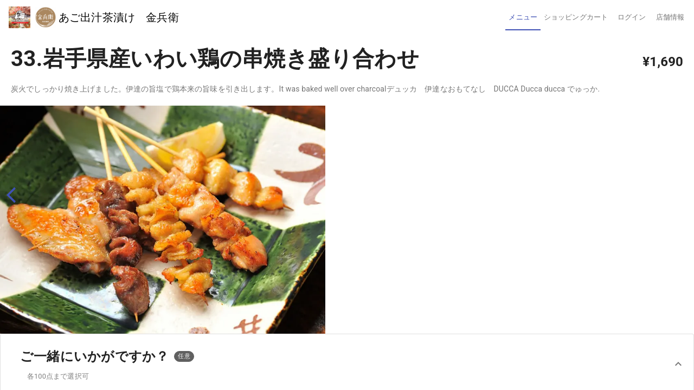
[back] (16, 195)
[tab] (522, 17)
